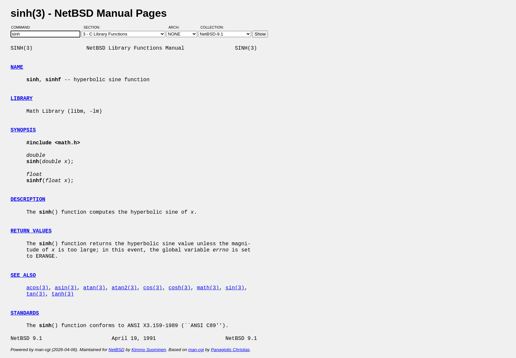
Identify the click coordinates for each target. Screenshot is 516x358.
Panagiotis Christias (230, 349)
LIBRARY (22, 98)
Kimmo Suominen (148, 349)
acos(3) (37, 288)
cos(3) (152, 288)
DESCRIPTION (28, 199)
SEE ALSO (23, 275)
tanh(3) (63, 294)
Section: (93, 27)
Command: (23, 27)
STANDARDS (25, 313)
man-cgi (196, 349)
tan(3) (35, 294)
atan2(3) (124, 288)
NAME (17, 67)
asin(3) (66, 288)
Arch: (176, 27)
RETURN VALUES (31, 231)
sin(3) (235, 288)
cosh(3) (179, 288)
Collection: (212, 27)
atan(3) (94, 288)
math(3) (208, 288)
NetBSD (116, 349)
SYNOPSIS (23, 130)
